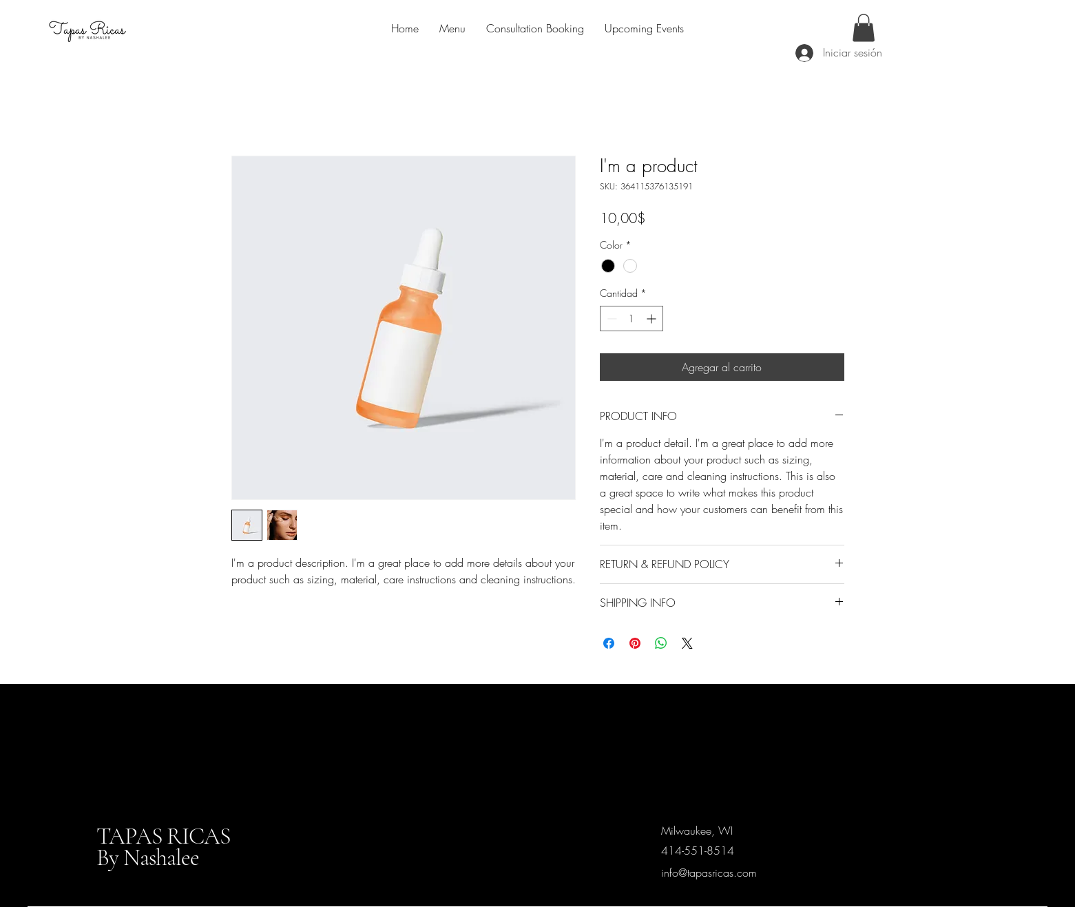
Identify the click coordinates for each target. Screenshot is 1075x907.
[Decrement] (610, 318)
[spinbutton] (631, 318)
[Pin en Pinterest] (635, 643)
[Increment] (652, 318)
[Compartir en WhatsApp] (661, 643)
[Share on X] (687, 643)
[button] (863, 28)
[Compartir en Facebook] (609, 643)
